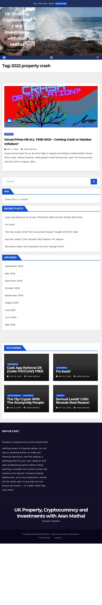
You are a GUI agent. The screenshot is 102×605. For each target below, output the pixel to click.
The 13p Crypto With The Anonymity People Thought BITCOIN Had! (41, 232)
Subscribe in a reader (16, 199)
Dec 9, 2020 (15, 408)
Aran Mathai (29, 149)
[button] (98, 57)
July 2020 (10, 310)
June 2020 (11, 317)
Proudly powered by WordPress (36, 534)
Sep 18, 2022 (16, 376)
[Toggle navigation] (51, 58)
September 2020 (14, 295)
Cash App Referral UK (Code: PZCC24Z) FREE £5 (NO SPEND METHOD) (43, 217)
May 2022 (10, 273)
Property (9, 134)
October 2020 (12, 288)
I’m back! (10, 224)
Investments (13, 364)
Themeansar (73, 534)
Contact (58, 538)
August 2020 (12, 302)
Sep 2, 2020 (12, 149)
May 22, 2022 (65, 376)
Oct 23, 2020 (65, 408)
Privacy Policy (44, 538)
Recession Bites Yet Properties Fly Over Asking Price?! (34, 246)
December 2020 (13, 280)
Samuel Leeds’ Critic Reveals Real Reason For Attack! (34, 239)
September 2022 (14, 266)
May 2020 (10, 324)
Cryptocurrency (14, 395)
